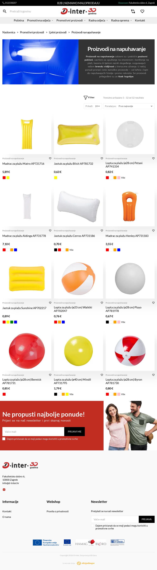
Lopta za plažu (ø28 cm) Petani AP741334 (124, 164)
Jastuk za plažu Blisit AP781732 (73, 163)
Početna (14, 23)
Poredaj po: (110, 106)
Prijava (147, 519)
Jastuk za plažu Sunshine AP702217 (24, 308)
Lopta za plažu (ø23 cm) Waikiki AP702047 (73, 309)
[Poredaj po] (135, 106)
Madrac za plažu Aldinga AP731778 (24, 235)
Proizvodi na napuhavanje (13, 158)
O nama (6, 516)
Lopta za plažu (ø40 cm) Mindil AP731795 (72, 381)
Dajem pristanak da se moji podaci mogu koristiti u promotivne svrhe (40, 438)
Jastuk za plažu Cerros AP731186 (74, 235)
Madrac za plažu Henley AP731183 (127, 235)
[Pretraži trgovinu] (4, 12)
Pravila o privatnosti (58, 511)
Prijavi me (74, 431)
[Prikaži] (97, 106)
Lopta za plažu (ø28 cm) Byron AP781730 (124, 381)
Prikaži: (89, 106)
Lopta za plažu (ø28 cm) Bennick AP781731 (21, 381)
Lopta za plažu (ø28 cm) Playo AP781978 (123, 309)
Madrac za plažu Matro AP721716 (23, 163)
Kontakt (145, 23)
